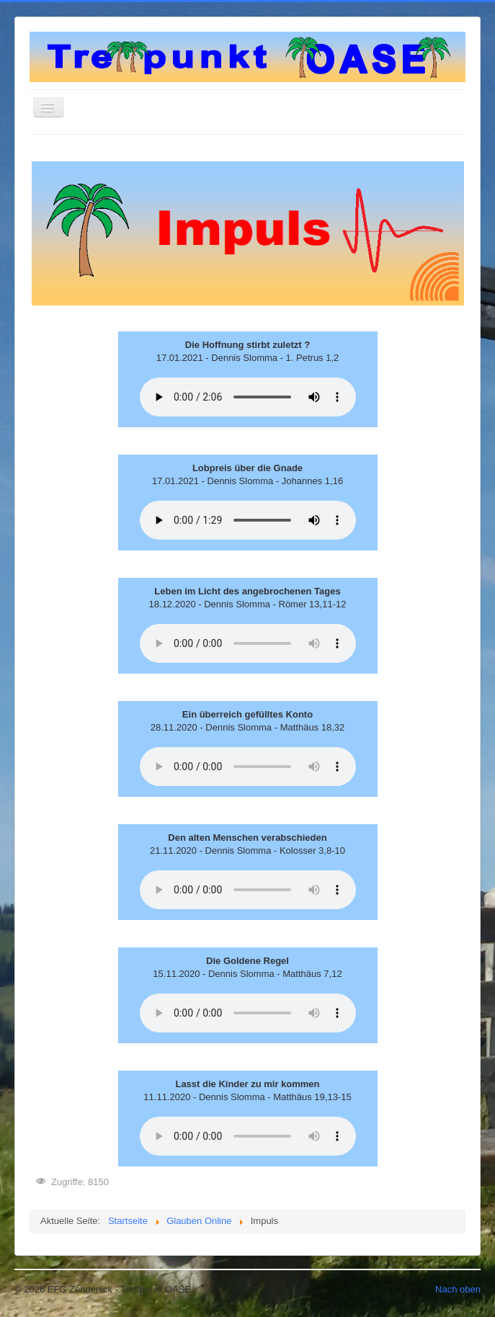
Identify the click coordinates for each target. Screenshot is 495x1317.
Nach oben (458, 1289)
